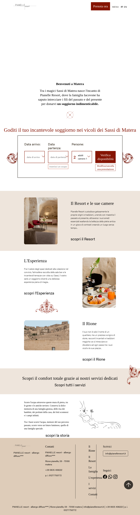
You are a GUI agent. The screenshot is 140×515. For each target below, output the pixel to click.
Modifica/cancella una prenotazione (105, 167)
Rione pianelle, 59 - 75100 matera (66, 506)
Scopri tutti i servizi (70, 384)
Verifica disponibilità (105, 157)
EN (125, 6)
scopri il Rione (93, 359)
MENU (115, 6)
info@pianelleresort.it (115, 453)
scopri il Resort (83, 238)
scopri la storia (57, 435)
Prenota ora (100, 6)
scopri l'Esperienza (39, 293)
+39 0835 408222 (53, 469)
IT (122, 6)
